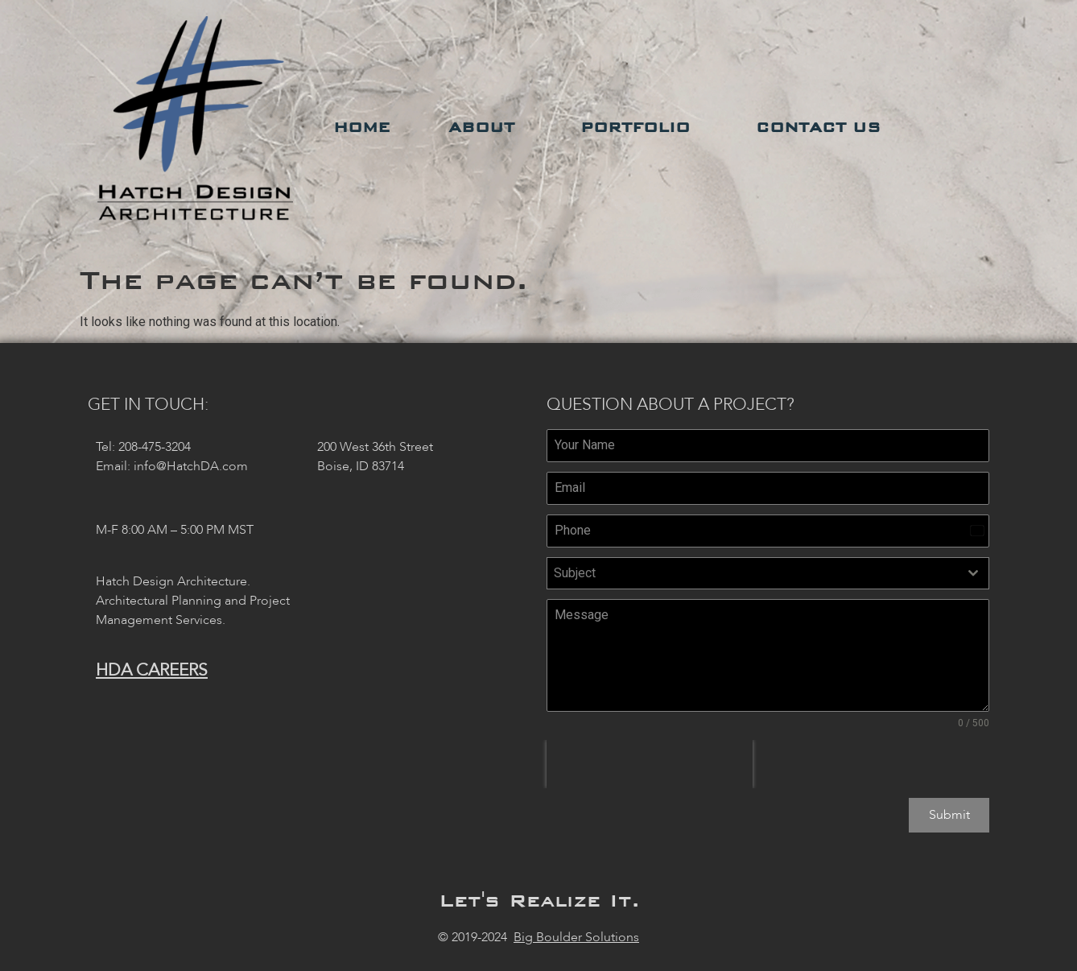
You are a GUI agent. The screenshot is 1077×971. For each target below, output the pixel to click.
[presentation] (650, 764)
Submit (949, 815)
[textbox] (752, 573)
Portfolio (639, 127)
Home (361, 127)
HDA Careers (152, 670)
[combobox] (768, 573)
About (485, 127)
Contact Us (822, 127)
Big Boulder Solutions (576, 931)
